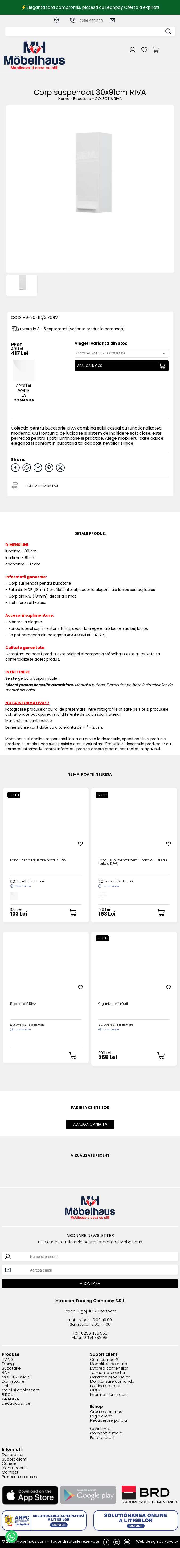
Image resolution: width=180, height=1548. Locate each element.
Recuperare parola (108, 1420)
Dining (8, 1364)
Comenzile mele (106, 1433)
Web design (147, 1541)
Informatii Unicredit (108, 1394)
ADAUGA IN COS (89, 365)
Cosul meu (100, 1429)
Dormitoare (13, 1381)
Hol (5, 1386)
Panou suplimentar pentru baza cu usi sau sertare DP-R (132, 862)
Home (63, 98)
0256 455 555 (86, 20)
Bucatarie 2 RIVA (23, 1004)
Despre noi (12, 1455)
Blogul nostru (14, 1468)
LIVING (8, 1359)
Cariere (9, 1463)
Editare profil (102, 1438)
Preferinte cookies (19, 1477)
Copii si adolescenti (21, 1390)
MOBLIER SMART (16, 1377)
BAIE (6, 1372)
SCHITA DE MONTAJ (41, 485)
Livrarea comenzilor (109, 1368)
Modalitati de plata (108, 1364)
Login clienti (101, 1416)
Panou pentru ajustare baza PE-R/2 (38, 860)
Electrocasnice (16, 1403)
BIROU (7, 1394)
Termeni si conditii (107, 1372)
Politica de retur (105, 1386)
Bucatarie (82, 98)
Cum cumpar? (104, 1359)
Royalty (171, 1541)
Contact (10, 1472)
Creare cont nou (106, 1411)
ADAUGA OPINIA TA (90, 1124)
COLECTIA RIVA (108, 98)
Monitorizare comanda (112, 1381)
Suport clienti (14, 1459)
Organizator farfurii (113, 1004)
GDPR (95, 1390)
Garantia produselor (110, 1377)
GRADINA (10, 1399)
